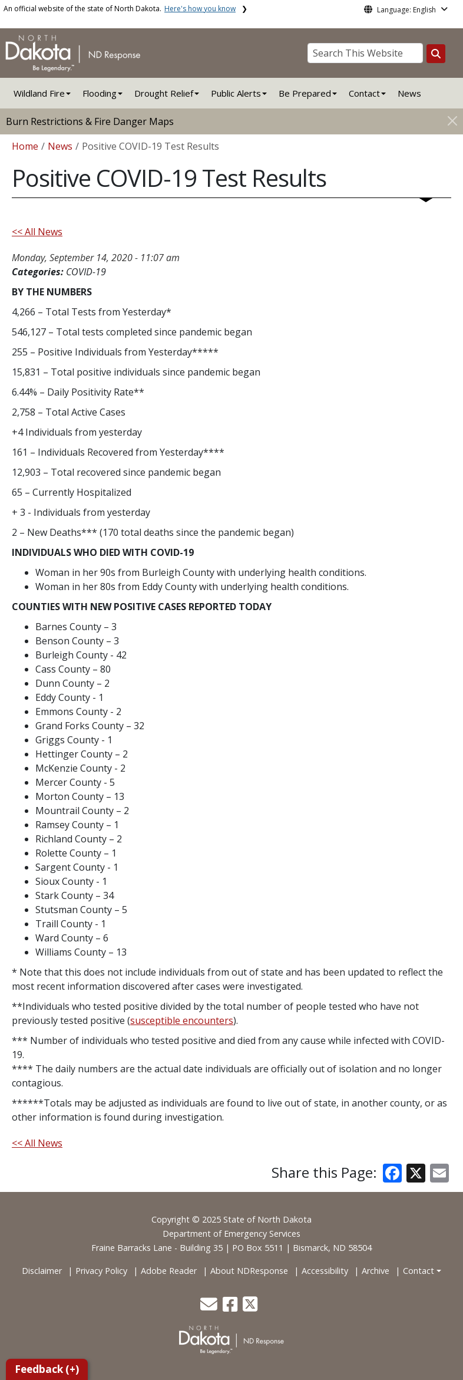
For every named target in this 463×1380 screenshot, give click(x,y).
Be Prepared (305, 93)
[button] (210, 1307)
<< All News (37, 231)
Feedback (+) (47, 1369)
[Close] (452, 120)
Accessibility (325, 1270)
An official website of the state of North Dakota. (120, 9)
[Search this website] (435, 53)
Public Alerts (236, 93)
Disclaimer (42, 1270)
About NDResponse (249, 1270)
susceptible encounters (181, 1020)
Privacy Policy (101, 1270)
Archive (375, 1270)
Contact (418, 1270)
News (409, 93)
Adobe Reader (169, 1270)
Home (25, 146)
